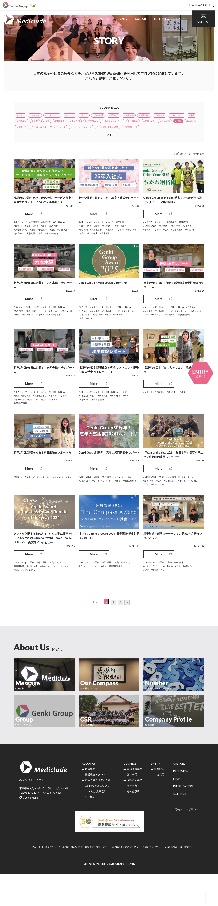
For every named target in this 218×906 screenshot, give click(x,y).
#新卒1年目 (85, 246)
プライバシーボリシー (186, 841)
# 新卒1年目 (23, 130)
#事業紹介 (43, 246)
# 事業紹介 (92, 130)
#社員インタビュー (55, 242)
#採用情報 (37, 233)
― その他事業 (132, 823)
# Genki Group (25, 123)
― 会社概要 (88, 828)
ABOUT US (104, 27)
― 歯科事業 (130, 806)
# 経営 (20, 137)
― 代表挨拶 (88, 801)
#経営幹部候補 (21, 250)
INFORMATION (183, 818)
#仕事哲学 (171, 594)
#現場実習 (56, 246)
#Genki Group (21, 237)
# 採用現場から (138, 123)
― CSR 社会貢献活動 (94, 823)
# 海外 (85, 123)
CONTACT (206, 27)
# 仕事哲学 (186, 123)
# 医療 (42, 123)
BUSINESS (124, 27)
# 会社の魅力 (74, 130)
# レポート (78, 116)
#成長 (17, 246)
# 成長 (57, 130)
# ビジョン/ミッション (161, 130)
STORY (183, 27)
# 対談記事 (185, 130)
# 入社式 (94, 116)
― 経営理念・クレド (93, 806)
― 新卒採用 (157, 801)
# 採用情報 (146, 116)
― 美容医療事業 (133, 801)
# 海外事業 (181, 116)
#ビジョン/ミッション (114, 502)
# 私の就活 (42, 130)
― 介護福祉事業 (133, 812)
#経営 (68, 246)
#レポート (102, 233)
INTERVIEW (164, 27)
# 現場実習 (110, 130)
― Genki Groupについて (96, 817)
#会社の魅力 (29, 246)
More (29, 225)
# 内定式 (21, 116)
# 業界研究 (164, 116)
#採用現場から (35, 242)
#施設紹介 (175, 233)
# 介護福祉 (57, 123)
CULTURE (144, 27)
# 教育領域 (111, 116)
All (109, 145)
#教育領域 (126, 233)
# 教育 (72, 123)
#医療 (34, 237)
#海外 (65, 237)
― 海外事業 (130, 817)
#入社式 (114, 233)
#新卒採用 (19, 242)
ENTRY (155, 795)
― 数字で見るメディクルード (99, 812)
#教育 (56, 237)
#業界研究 (50, 233)
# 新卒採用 (101, 123)
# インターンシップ (132, 130)
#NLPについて (21, 233)
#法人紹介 (148, 233)
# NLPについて (58, 116)
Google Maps (30, 829)
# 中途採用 (118, 123)
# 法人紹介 (38, 116)
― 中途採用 (157, 806)
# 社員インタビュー (163, 123)
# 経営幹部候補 (38, 137)
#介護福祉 (45, 237)
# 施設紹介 (128, 116)
